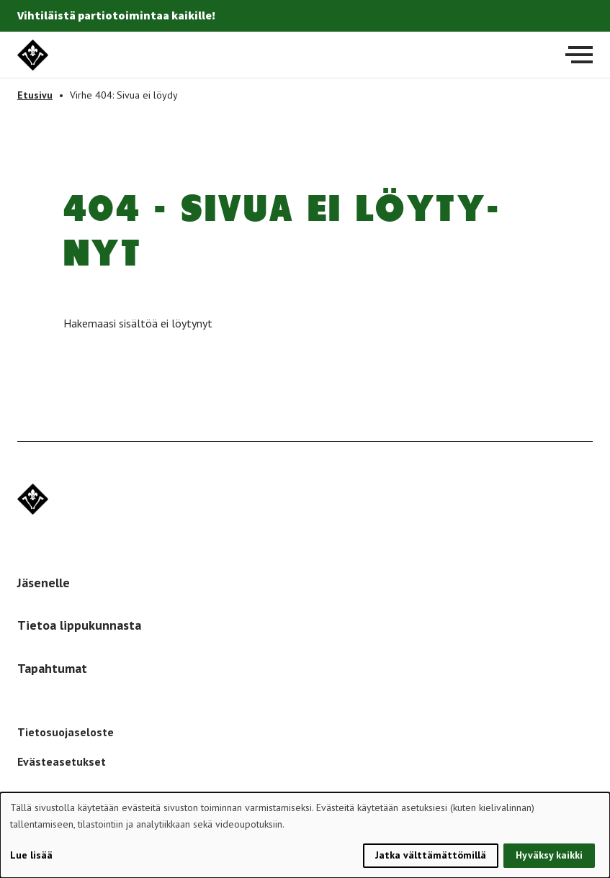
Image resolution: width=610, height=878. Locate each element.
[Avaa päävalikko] (579, 54)
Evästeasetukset (61, 761)
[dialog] (305, 835)
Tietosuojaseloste (65, 732)
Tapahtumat (52, 668)
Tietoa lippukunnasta (79, 625)
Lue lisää (31, 854)
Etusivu (35, 95)
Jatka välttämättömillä (430, 854)
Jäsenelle (43, 582)
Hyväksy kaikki (549, 854)
